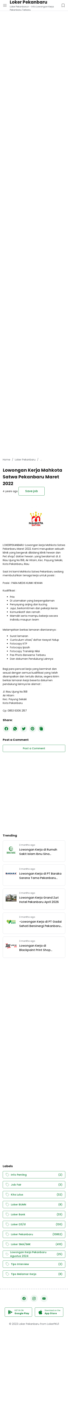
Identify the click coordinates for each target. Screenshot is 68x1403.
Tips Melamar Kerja (34, 1274)
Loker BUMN (34, 1205)
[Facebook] (6, 728)
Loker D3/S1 (34, 1224)
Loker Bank (34, 1214)
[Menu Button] (5, 5)
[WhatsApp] (15, 728)
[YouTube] (44, 1298)
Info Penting (34, 1175)
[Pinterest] (32, 728)
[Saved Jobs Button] (63, 5)
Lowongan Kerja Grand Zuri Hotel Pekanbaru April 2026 (39, 900)
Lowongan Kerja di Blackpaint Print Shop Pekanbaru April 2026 (35, 948)
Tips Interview (34, 1264)
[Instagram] (34, 1298)
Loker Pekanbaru (34, 1234)
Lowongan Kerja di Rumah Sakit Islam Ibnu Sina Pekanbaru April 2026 (38, 852)
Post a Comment (34, 748)
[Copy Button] (41, 728)
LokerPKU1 (53, 1324)
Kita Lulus (34, 1195)
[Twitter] (23, 728)
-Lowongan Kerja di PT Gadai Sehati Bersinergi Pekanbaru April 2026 (40, 924)
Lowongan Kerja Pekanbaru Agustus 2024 (34, 1254)
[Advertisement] (34, 34)
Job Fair (34, 1185)
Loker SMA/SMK (34, 1244)
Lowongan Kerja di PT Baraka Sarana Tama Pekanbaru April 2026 (40, 876)
